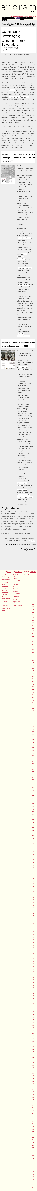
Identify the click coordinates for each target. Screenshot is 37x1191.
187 (33, 1070)
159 (33, 996)
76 (33, 775)
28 (33, 647)
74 (33, 769)
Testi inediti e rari (6, 609)
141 (33, 948)
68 (33, 753)
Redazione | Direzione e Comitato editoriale (16, 594)
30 (33, 652)
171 (33, 1028)
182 (33, 1057)
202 (33, 1110)
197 (33, 1097)
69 (33, 756)
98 (33, 833)
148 (33, 966)
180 (33, 1052)
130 (33, 918)
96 (33, 828)
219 (33, 1156)
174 (33, 1036)
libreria (17, 17)
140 (33, 945)
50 (33, 705)
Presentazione (17, 605)
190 (33, 1078)
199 (33, 1102)
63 (33, 740)
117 (33, 884)
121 (33, 894)
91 (33, 814)
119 (33, 889)
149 (33, 969)
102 (33, 844)
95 (33, 825)
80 (33, 785)
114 (33, 876)
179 (33, 1049)
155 (33, 985)
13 (33, 609)
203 (33, 1113)
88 (33, 806)
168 (33, 1020)
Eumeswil (12, 90)
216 (33, 1148)
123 (33, 900)
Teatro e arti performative (6, 598)
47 (33, 697)
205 (33, 1118)
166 (33, 1014)
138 (33, 940)
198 (33, 1100)
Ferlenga (21, 268)
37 (33, 671)
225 (33, 1172)
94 (33, 822)
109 (33, 862)
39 (33, 676)
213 (33, 1140)
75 (33, 772)
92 (33, 817)
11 (33, 604)
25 (33, 639)
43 (33, 687)
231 (33, 1188)
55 (33, 719)
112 (33, 870)
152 (33, 977)
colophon (31, 17)
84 (33, 796)
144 (33, 956)
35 (33, 665)
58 (33, 727)
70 (33, 759)
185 (33, 1065)
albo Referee (17, 589)
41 (33, 681)
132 (33, 924)
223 (33, 1166)
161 (33, 1001)
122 (33, 897)
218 (33, 1153)
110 (33, 865)
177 (33, 1044)
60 (33, 732)
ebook (13, 25)
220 (33, 1158)
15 (33, 615)
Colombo (20, 256)
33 (33, 660)
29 (33, 649)
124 (33, 902)
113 (33, 873)
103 (33, 846)
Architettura (6, 579)
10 (33, 601)
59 (33, 729)
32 (33, 657)
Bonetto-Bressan (24, 285)
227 (33, 1177)
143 (33, 953)
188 (33, 1073)
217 (33, 1150)
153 (33, 980)
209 (33, 1129)
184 (33, 1062)
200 (33, 1105)
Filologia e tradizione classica (5, 586)
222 (33, 1164)
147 (33, 964)
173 (33, 1033)
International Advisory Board (17, 584)
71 (33, 761)
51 (33, 708)
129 (33, 916)
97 (33, 830)
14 (33, 612)
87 (33, 804)
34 (33, 663)
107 (33, 857)
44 (33, 689)
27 (33, 644)
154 (33, 982)
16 (33, 617)
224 (33, 1169)
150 (33, 972)
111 (33, 868)
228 (33, 1180)
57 (33, 724)
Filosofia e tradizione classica (5, 592)
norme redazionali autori (16, 601)
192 (33, 1084)
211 (33, 1134)
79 (33, 783)
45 (33, 692)
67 (33, 751)
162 (33, 1004)
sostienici (16, 574)
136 (33, 934)
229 (33, 1182)
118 (33, 886)
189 (33, 1076)
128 (33, 913)
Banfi (20, 238)
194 (33, 1089)
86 (33, 801)
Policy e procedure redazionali (16, 578)
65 (33, 745)
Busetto (24, 254)
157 (33, 990)
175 (33, 1038)
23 (33, 633)
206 (33, 1121)
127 (33, 910)
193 (33, 1086)
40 (33, 679)
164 (33, 1009)
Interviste (5, 606)
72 (33, 764)
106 (33, 854)
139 (33, 942)
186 (33, 1068)
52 (33, 711)
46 (33, 695)
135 (33, 932)
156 (33, 988)
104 (33, 849)
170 (33, 1025)
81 (33, 788)
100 (33, 838)
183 (33, 1060)
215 (33, 1145)
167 (33, 1017)
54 (33, 716)
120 (33, 892)
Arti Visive (5, 582)
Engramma (18, 8)
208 (33, 1126)
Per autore (5, 574)
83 (33, 793)
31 (33, 655)
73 (33, 767)
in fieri (26, 17)
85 (33, 798)
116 (33, 881)
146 (33, 961)
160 (33, 998)
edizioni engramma (22, 18)
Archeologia (6, 577)
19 (33, 623)
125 (33, 905)
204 (33, 1116)
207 (33, 1124)
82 (33, 790)
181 (33, 1054)
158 (33, 993)
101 (33, 841)
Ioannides (20, 259)
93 (33, 820)
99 (33, 836)
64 (33, 743)
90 (33, 812)
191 (33, 1081)
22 (33, 631)
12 (33, 607)
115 (33, 878)
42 (33, 684)
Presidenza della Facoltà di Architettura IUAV (25, 497)
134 (33, 929)
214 (33, 1142)
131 (33, 921)
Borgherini (26, 238)
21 (33, 628)
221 (33, 1161)
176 (33, 1041)
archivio (13, 17)
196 (33, 1094)
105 (33, 852)
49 (33, 703)
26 (33, 641)
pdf (33, 575)
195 (33, 1092)
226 (33, 1174)
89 (33, 809)
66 (33, 748)
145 (33, 958)
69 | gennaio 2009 (26, 24)
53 (33, 713)
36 (33, 668)
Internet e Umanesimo (19, 97)
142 (33, 950)
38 (33, 673)
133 (33, 926)
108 (33, 860)
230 (33, 1185)
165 (33, 1012)
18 (33, 620)
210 (33, 1132)
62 (33, 737)
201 (33, 1108)
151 (33, 974)
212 (33, 1137)
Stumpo (28, 268)
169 (33, 1022)
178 (33, 1046)
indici (9, 17)
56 (33, 721)
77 (33, 777)
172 (33, 1030)
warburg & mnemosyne (5, 19)
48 (33, 700)
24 (33, 636)
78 (33, 780)
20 (33, 625)
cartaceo (6, 25)
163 (33, 1006)
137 (33, 937)
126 (33, 908)
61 (33, 735)
